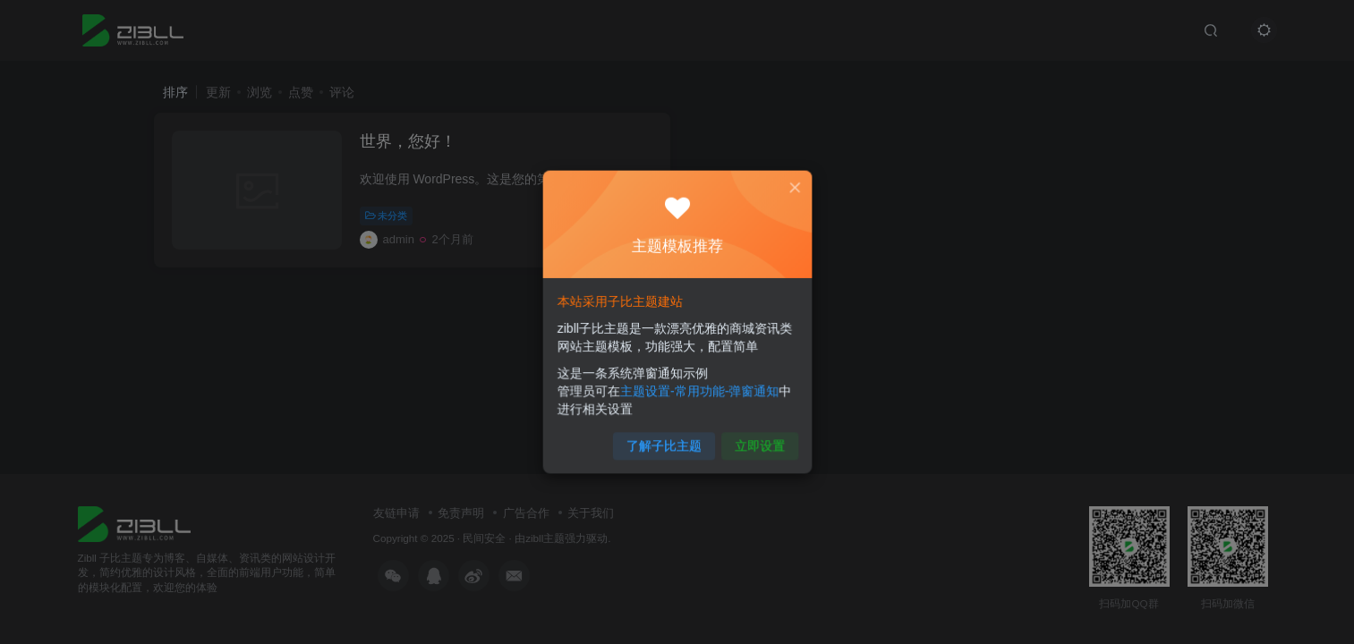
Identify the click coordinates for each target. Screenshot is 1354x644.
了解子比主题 (664, 438)
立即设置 (755, 438)
